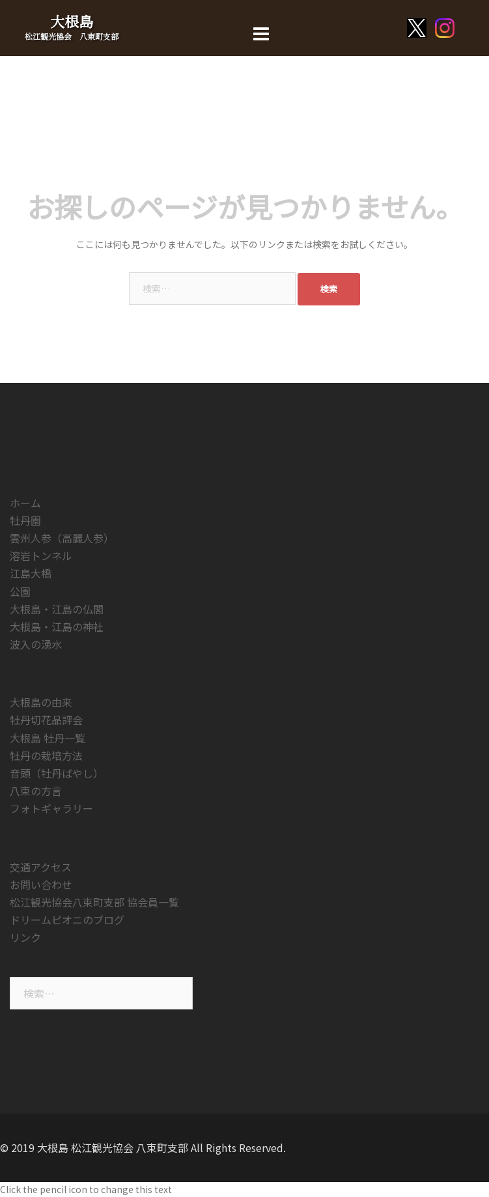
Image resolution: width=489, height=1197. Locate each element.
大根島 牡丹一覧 (47, 738)
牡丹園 (25, 520)
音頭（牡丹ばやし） (57, 773)
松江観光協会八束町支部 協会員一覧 (94, 902)
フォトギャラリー (51, 808)
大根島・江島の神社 (57, 626)
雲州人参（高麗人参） (62, 538)
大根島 (71, 21)
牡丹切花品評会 (46, 719)
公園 (20, 591)
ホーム (25, 503)
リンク (25, 937)
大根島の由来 (41, 702)
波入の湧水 (36, 644)
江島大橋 (30, 573)
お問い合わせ (41, 884)
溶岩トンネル (41, 555)
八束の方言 (36, 790)
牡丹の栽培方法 (46, 755)
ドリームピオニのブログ (67, 919)
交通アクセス (41, 867)
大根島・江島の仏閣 (57, 609)
